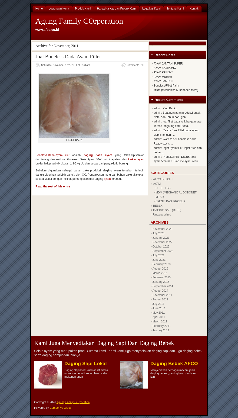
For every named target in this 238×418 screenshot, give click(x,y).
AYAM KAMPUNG (165, 68)
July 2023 (158, 233)
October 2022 (160, 246)
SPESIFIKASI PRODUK (170, 201)
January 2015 (160, 281)
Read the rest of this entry (53, 186)
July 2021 (158, 255)
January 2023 (160, 237)
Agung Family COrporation (79, 21)
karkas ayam (136, 159)
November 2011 (162, 295)
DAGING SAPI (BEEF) (167, 210)
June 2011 (158, 308)
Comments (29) (135, 65)
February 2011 (161, 326)
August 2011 (160, 299)
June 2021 (158, 259)
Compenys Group (61, 407)
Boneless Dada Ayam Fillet (52, 155)
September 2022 (162, 251)
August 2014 (160, 290)
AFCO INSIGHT (163, 179)
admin (157, 108)
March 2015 (159, 273)
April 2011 (158, 317)
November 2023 (162, 229)
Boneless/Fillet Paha (166, 85)
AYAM (157, 183)
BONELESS (163, 188)
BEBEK (157, 205)
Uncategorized (162, 214)
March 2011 (159, 321)
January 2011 (160, 330)
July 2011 (158, 303)
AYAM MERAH (163, 76)
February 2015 (161, 277)
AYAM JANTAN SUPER (168, 63)
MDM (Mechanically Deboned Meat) (176, 90)
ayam (107, 178)
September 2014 (162, 286)
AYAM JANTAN (163, 81)
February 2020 (161, 264)
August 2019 (160, 268)
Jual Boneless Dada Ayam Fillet (68, 56)
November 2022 (162, 242)
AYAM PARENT (163, 72)
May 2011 (158, 312)
